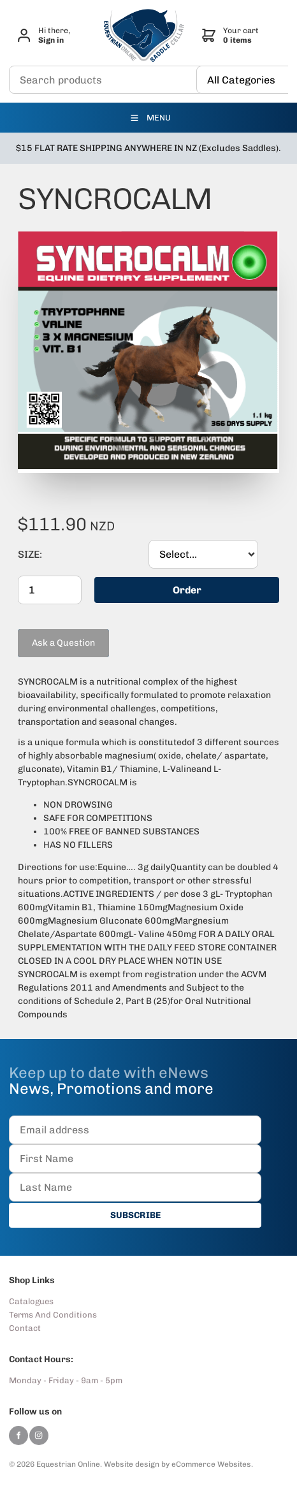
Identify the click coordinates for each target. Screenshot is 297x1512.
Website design (131, 1463)
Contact (25, 1327)
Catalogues (31, 1300)
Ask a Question (49, 633)
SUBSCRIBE (135, 1214)
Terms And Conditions (53, 1314)
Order (187, 589)
